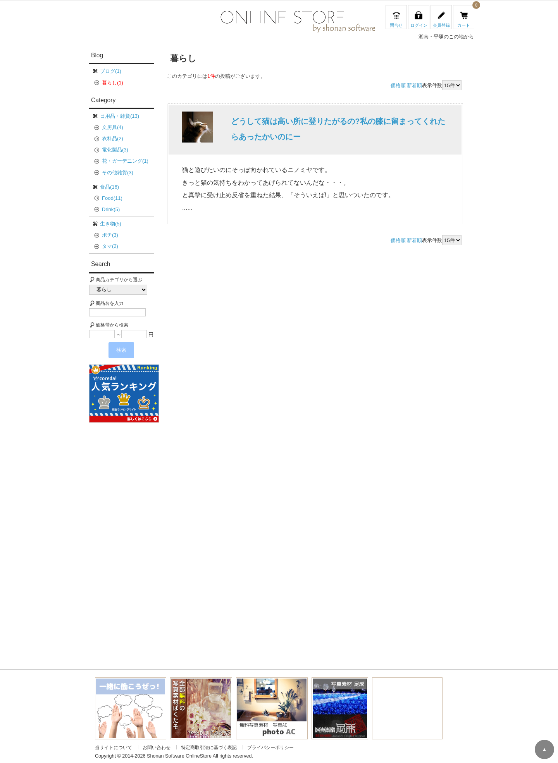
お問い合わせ (156, 747)
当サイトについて (113, 747)
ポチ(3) (110, 235)
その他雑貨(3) (117, 172)
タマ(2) (110, 246)
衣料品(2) (112, 138)
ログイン (418, 25)
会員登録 (441, 25)
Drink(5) (111, 209)
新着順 (414, 86)
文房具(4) (112, 127)
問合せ (396, 25)
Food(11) (112, 198)
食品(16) (109, 187)
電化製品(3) (115, 150)
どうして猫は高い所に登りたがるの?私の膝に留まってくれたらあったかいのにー (338, 129)
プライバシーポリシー (270, 747)
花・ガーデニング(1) (125, 161)
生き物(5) (110, 224)
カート (463, 25)
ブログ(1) (110, 71)
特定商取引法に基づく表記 (209, 747)
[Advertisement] (127, 541)
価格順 (398, 86)
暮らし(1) (112, 83)
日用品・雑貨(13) (119, 116)
